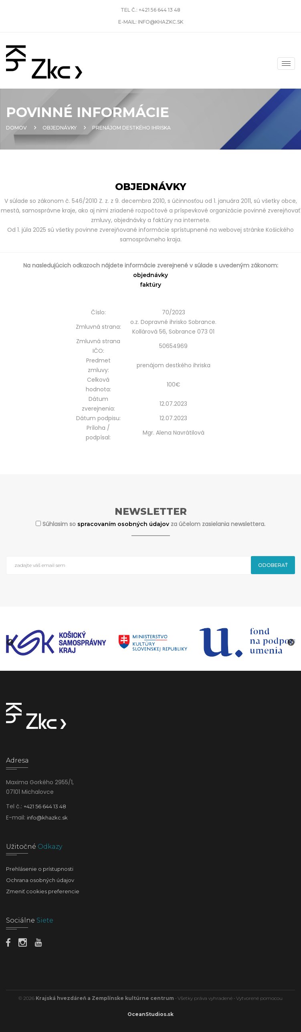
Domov (16, 128)
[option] (56, 643)
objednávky (150, 275)
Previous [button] (10, 643)
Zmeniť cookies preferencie (42, 891)
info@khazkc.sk (160, 22)
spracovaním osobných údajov (124, 524)
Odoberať (273, 565)
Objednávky (59, 128)
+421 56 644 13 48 (159, 10)
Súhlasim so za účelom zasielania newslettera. (153, 524)
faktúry (150, 284)
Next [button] (291, 643)
